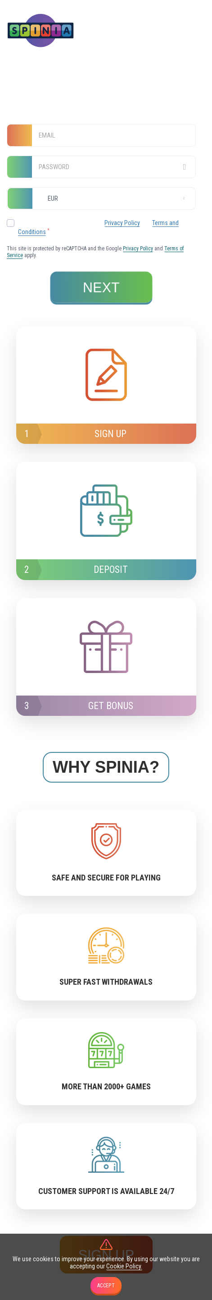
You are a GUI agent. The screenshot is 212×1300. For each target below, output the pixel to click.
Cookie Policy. (124, 1266)
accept (106, 1285)
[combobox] (101, 198)
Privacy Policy (122, 222)
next (101, 287)
